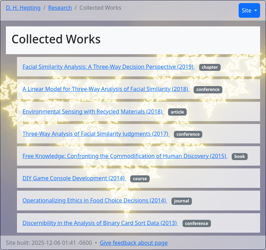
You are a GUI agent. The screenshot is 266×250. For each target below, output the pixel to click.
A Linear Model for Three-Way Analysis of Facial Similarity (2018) (106, 89)
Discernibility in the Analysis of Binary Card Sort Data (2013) (100, 223)
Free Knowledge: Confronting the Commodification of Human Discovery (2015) (125, 156)
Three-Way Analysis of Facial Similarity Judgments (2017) (96, 134)
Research (60, 7)
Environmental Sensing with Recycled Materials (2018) (93, 111)
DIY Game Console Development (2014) (74, 178)
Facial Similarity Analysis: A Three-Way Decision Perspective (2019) (109, 66)
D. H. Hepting (23, 7)
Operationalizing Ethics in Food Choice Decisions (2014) (95, 200)
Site (247, 10)
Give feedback (134, 243)
